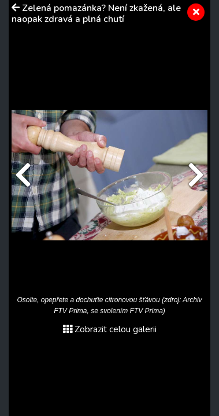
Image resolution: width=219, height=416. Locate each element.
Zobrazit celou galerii (110, 329)
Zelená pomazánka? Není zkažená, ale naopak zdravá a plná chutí (96, 13)
